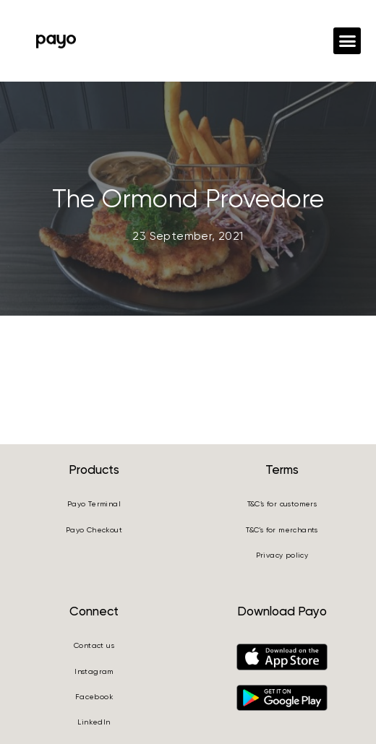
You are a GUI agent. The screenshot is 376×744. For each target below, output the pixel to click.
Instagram (94, 671)
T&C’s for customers (282, 504)
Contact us (94, 645)
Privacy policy (282, 555)
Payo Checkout (94, 530)
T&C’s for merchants (282, 530)
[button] (347, 41)
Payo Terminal (94, 504)
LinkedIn (93, 722)
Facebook (94, 697)
